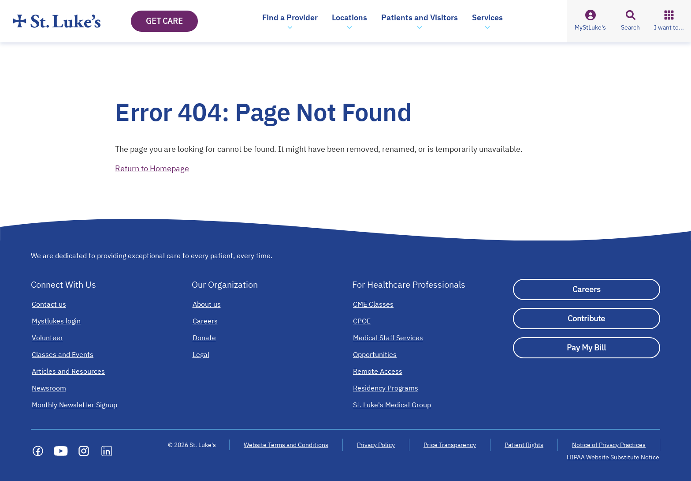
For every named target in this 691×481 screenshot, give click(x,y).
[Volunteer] (47, 337)
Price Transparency (450, 445)
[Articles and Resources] (68, 371)
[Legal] (201, 354)
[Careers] (205, 320)
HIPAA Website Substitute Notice (613, 457)
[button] (290, 21)
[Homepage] (56, 21)
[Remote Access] (377, 371)
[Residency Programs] (385, 388)
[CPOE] (362, 320)
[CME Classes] (373, 304)
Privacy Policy (376, 445)
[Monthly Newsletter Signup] (74, 404)
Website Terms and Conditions (286, 445)
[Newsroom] (49, 388)
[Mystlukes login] (56, 320)
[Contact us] (49, 304)
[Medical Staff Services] (388, 337)
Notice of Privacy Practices (609, 445)
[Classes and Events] (62, 354)
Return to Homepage (152, 168)
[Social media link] (38, 451)
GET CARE (164, 21)
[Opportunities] (375, 354)
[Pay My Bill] (587, 347)
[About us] (207, 304)
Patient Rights (524, 445)
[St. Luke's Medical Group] (392, 404)
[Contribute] (587, 318)
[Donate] (204, 337)
